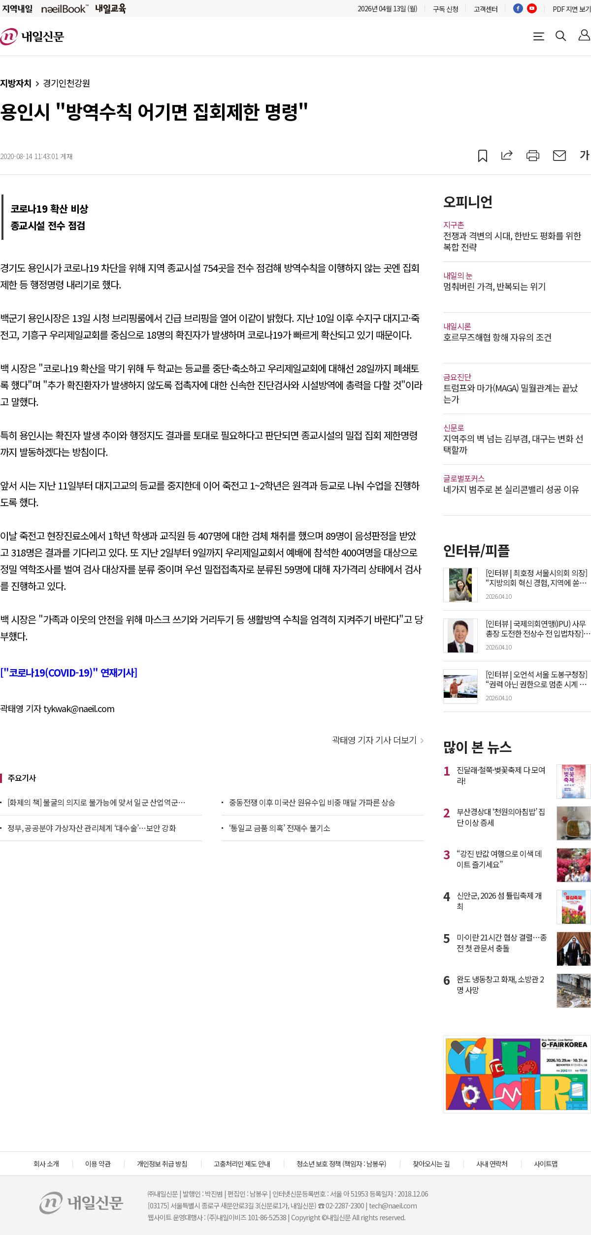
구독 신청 (445, 8)
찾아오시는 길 (431, 1164)
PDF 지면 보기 (572, 8)
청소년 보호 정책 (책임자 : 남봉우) (341, 1164)
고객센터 (485, 8)
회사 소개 (46, 1164)
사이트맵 (546, 1164)
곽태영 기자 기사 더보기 (374, 739)
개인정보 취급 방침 (162, 1164)
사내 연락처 (491, 1164)
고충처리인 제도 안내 (242, 1164)
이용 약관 (97, 1164)
